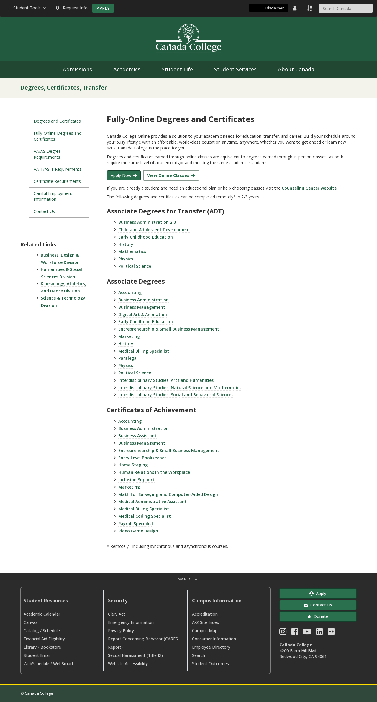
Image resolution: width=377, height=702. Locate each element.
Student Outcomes (210, 663)
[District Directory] (295, 8)
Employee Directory (211, 647)
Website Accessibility (128, 663)
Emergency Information (131, 622)
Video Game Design (138, 531)
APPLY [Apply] (103, 8)
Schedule (51, 630)
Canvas (30, 622)
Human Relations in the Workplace (154, 472)
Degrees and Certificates (57, 121)
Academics (126, 69)
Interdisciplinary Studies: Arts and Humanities (166, 380)
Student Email (37, 655)
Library (30, 647)
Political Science (134, 266)
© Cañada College (36, 693)
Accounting (130, 292)
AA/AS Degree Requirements (47, 154)
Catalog (31, 630)
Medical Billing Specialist (143, 351)
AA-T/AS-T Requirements (57, 169)
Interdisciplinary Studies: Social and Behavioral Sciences (175, 394)
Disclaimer (274, 8)
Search (198, 655)
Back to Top (188, 578)
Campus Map (204, 630)
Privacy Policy (121, 630)
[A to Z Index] (310, 8)
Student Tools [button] (30, 8)
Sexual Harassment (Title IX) (135, 655)
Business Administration (143, 299)
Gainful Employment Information (53, 196)
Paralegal (128, 358)
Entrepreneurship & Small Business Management (168, 329)
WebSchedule (36, 663)
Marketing (129, 336)
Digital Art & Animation (142, 314)
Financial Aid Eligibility (44, 639)
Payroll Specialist (135, 523)
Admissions (77, 69)
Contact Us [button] (318, 605)
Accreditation (205, 614)
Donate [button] (317, 616)
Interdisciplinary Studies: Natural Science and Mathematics (179, 387)
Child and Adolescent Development (154, 229)
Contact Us (44, 211)
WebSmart (63, 663)
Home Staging (133, 465)
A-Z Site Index (205, 622)
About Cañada (296, 69)
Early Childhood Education (145, 237)
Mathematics (132, 251)
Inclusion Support (136, 479)
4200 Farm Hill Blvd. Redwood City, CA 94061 (303, 653)
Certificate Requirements (57, 181)
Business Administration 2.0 (147, 222)
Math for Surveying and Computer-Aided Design (168, 494)
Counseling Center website (309, 188)
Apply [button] (317, 593)
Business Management (141, 307)
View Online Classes (168, 175)
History (125, 244)
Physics (125, 259)
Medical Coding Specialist (144, 516)
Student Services (235, 69)
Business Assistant (137, 435)
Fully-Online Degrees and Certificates (57, 136)
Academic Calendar (42, 614)
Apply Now (121, 175)
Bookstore (50, 647)
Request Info (72, 8)
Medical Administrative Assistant (152, 501)
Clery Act (116, 614)
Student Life (177, 69)
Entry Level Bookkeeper (142, 458)
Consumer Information (214, 639)
